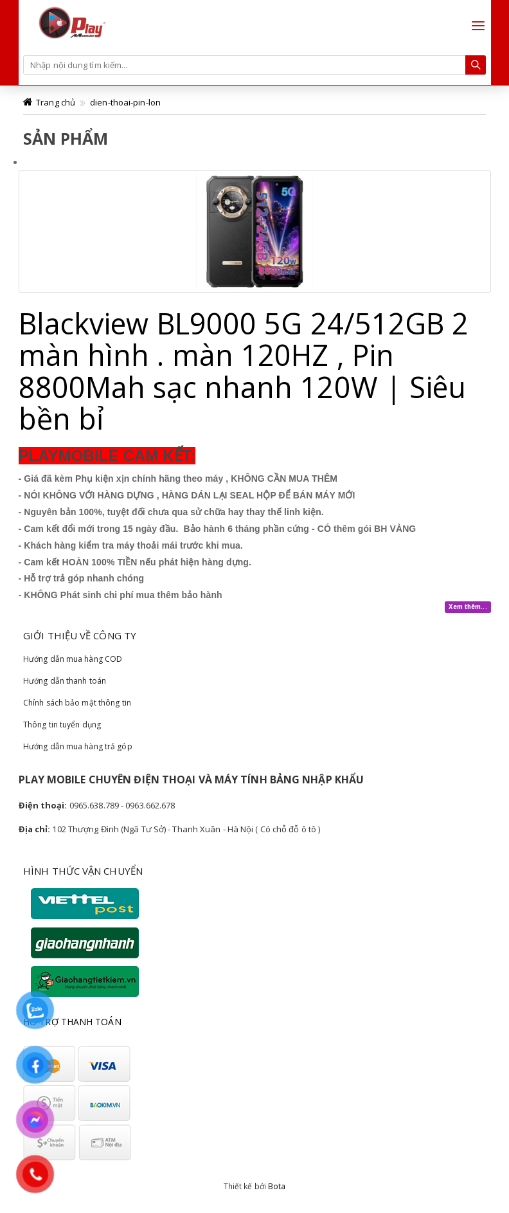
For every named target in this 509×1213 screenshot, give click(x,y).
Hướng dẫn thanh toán (64, 680)
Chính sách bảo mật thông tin (77, 702)
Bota (276, 1186)
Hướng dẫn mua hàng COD (72, 658)
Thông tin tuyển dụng (62, 724)
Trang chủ (55, 102)
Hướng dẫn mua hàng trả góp (77, 746)
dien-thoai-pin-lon (125, 102)
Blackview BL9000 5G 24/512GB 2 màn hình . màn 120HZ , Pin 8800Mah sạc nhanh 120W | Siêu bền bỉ (244, 371)
